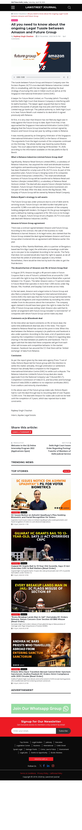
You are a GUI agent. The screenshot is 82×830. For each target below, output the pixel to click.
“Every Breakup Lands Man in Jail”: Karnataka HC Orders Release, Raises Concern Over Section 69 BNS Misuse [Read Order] (39, 619)
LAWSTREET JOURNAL (41, 7)
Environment (64, 749)
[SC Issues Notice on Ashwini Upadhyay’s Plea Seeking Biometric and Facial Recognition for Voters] (41, 494)
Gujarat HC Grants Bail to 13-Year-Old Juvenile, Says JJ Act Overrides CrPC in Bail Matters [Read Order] (40, 567)
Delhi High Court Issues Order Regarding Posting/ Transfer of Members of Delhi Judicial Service (58, 449)
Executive (58, 742)
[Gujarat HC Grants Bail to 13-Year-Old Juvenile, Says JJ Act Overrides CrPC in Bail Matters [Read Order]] (41, 545)
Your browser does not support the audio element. (41, 77)
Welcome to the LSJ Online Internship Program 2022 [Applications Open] (23, 448)
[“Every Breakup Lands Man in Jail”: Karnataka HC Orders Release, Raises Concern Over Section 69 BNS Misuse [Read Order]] (41, 596)
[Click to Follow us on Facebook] (44, 766)
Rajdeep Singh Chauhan (23, 36)
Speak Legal (17, 749)
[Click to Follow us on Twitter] (40, 766)
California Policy (56, 773)
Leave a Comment (21, 432)
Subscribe (63, 731)
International (48, 745)
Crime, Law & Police (48, 749)
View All (67, 471)
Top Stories (24, 742)
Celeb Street (61, 745)
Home (14, 14)
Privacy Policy (42, 773)
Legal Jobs (24, 752)
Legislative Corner (23, 745)
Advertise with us (41, 759)
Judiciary (49, 742)
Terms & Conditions (28, 773)
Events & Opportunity (39, 752)
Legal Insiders (37, 742)
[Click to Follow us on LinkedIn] (48, 766)
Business (22, 14)
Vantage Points (31, 749)
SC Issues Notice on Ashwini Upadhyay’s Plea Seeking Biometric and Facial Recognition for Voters (38, 516)
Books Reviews (56, 752)
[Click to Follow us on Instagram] (53, 766)
